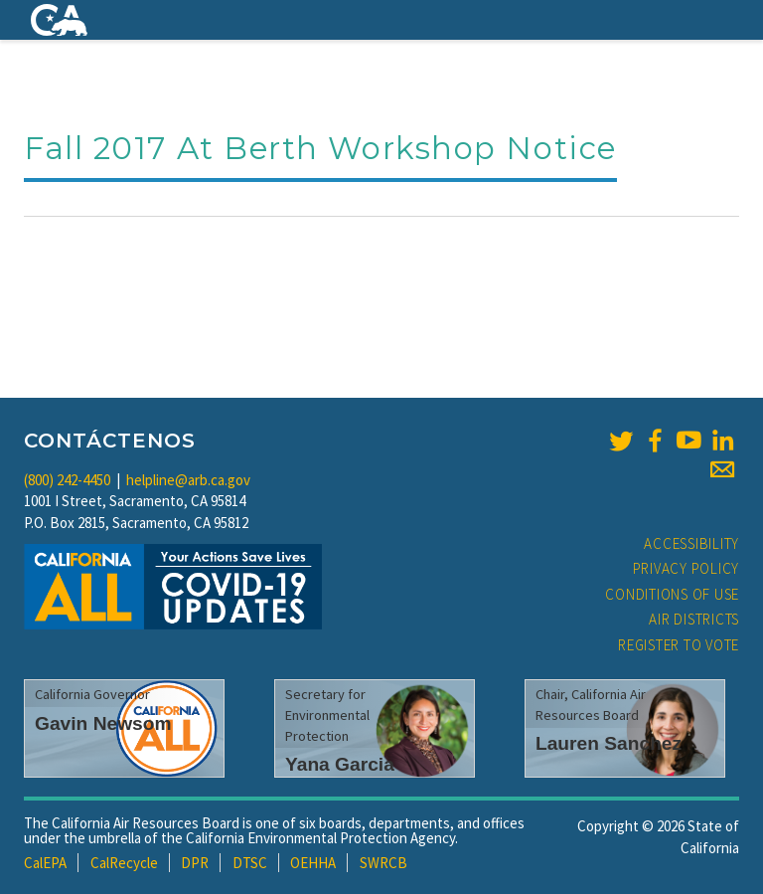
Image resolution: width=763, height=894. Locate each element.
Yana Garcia (339, 764)
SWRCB (383, 862)
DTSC (249, 862)
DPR (195, 862)
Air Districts (694, 619)
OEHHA (313, 862)
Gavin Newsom (103, 723)
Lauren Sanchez (608, 743)
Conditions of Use (672, 594)
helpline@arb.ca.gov (188, 479)
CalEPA (45, 862)
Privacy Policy (686, 568)
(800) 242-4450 (67, 479)
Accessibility (691, 543)
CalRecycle (124, 862)
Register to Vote (678, 644)
